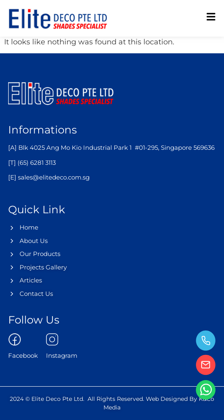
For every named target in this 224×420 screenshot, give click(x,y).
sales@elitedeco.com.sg (54, 177)
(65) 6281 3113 (37, 162)
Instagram (61, 355)
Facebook (23, 355)
